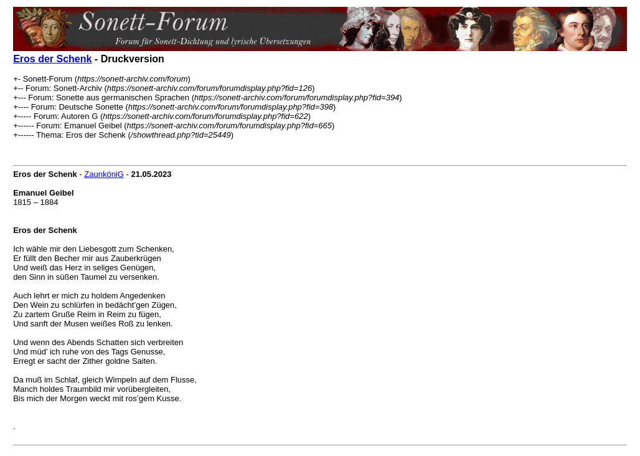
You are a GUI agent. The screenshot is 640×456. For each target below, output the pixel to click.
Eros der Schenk (52, 59)
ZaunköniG (104, 174)
